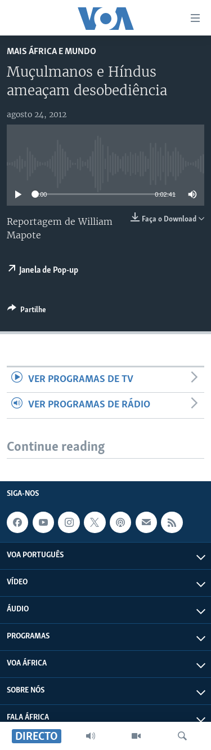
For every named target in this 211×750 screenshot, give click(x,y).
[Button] (26, 311)
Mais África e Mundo (51, 51)
